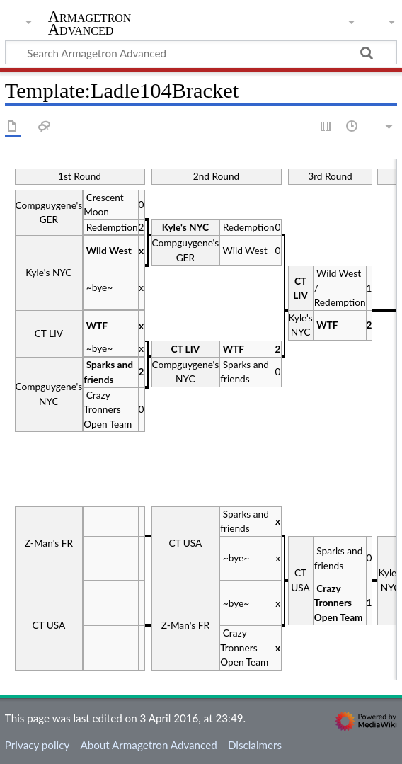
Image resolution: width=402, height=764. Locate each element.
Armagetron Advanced (90, 23)
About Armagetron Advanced (148, 745)
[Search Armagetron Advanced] (201, 52)
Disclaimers (255, 745)
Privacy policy (37, 745)
